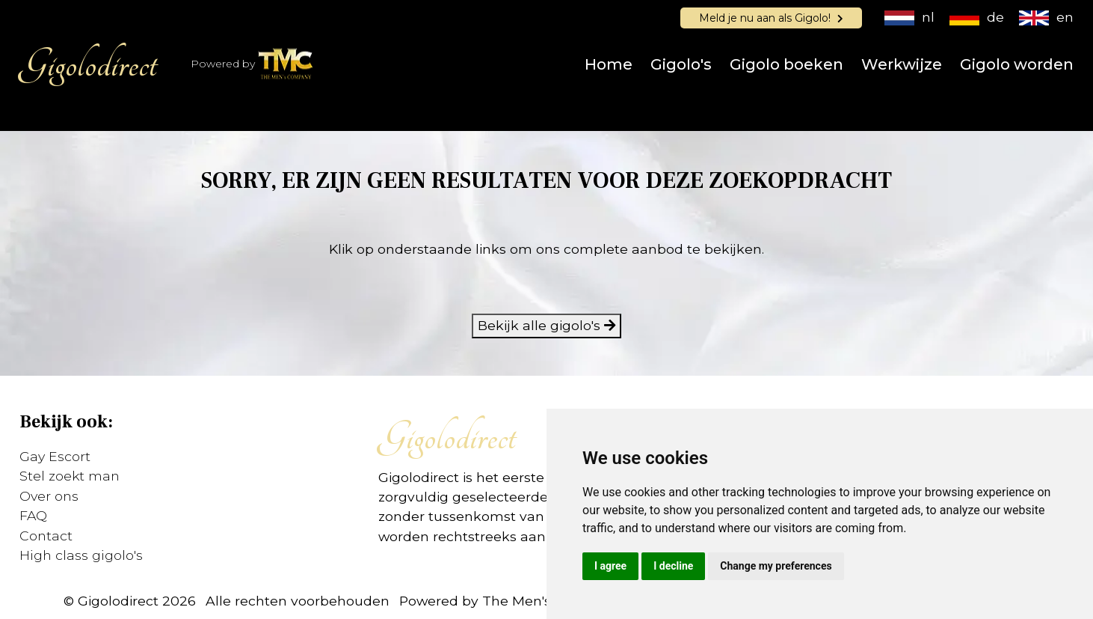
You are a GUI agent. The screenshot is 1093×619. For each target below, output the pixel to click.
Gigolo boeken (786, 64)
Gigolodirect (87, 64)
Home (608, 64)
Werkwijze (901, 64)
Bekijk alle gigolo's (546, 325)
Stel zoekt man (69, 476)
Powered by (252, 65)
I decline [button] (673, 566)
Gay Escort (54, 456)
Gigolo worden (1017, 64)
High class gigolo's (81, 555)
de (976, 17)
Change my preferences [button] (775, 566)
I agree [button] (610, 566)
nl (909, 17)
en (1046, 17)
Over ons (48, 496)
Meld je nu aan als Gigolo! (771, 18)
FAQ (33, 515)
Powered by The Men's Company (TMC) (531, 601)
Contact (46, 535)
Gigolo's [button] (681, 64)
